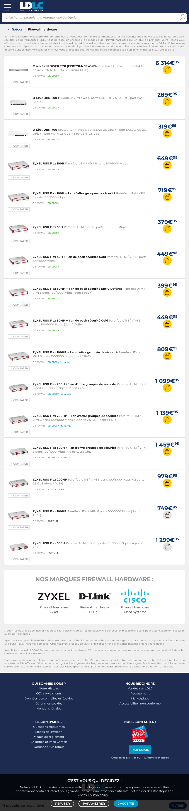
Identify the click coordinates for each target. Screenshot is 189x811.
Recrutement (140, 693)
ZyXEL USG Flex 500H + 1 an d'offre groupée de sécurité (74, 447)
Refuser (62, 804)
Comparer (20, 82)
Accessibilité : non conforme (140, 703)
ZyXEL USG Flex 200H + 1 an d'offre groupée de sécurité (74, 384)
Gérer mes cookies (49, 703)
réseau (16, 36)
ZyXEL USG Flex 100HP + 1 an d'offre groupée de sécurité (75, 352)
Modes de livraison (48, 731)
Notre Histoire (49, 688)
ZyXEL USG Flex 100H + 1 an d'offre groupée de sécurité (74, 193)
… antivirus (10, 630)
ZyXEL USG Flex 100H (48, 163)
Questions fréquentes (49, 726)
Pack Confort (58, 741)
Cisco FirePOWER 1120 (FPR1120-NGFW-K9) (65, 66)
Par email (140, 750)
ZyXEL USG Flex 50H (48, 227)
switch (85, 660)
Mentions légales (48, 708)
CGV (39, 693)
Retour (17, 29)
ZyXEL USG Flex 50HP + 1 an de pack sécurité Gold (70, 320)
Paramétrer (94, 804)
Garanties (37, 741)
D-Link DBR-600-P (46, 98)
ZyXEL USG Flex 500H (49, 543)
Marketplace (140, 698)
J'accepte (126, 804)
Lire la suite (167, 49)
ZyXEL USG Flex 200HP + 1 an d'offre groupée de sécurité (75, 416)
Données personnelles (41, 698)
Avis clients (53, 693)
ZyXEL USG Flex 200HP (50, 479)
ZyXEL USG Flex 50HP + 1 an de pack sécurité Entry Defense (78, 288)
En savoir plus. (98, 795)
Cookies (67, 698)
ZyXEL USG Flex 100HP (49, 511)
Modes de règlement (49, 736)
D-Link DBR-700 (45, 129)
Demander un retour (49, 746)
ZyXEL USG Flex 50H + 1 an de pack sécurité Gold (69, 257)
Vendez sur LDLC (140, 688)
